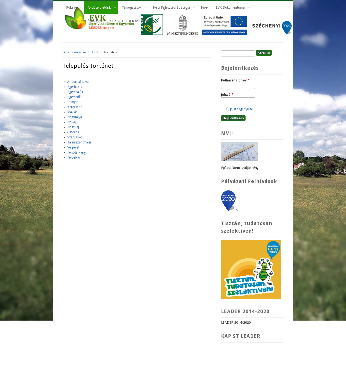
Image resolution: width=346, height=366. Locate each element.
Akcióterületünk (100, 8)
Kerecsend (74, 107)
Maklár (72, 112)
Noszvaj (73, 127)
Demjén (72, 102)
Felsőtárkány (76, 152)
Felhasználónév (235, 80)
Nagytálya (74, 117)
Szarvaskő (74, 137)
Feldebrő (73, 157)
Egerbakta (74, 87)
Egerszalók (75, 92)
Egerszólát (75, 97)
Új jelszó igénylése (239, 109)
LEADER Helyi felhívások (84, 21)
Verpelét (73, 147)
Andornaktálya (78, 82)
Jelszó (227, 95)
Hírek (205, 7)
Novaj (71, 122)
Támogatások (132, 8)
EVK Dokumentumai (231, 8)
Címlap (66, 52)
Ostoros (73, 132)
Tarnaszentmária (79, 142)
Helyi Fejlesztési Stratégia (172, 8)
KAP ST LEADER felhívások (129, 21)
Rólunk (71, 8)
